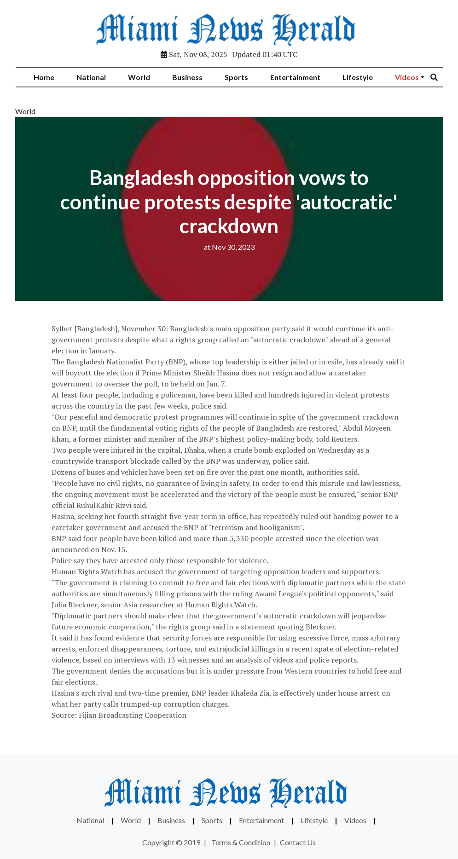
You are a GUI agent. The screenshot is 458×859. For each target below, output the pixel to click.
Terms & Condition (240, 842)
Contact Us (298, 842)
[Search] (440, 77)
